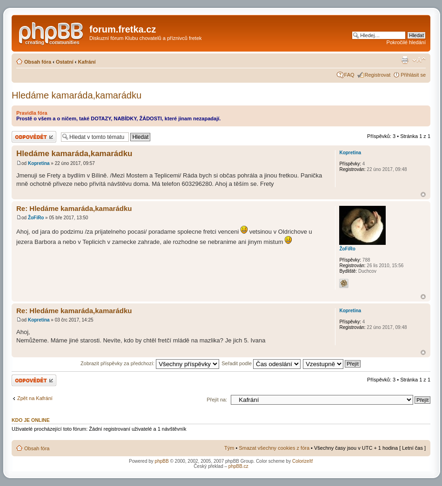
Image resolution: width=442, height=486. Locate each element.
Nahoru (423, 194)
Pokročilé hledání (406, 42)
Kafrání (87, 62)
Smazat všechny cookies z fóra (274, 448)
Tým (229, 448)
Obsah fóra (37, 62)
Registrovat (378, 75)
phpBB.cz (238, 466)
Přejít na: (217, 399)
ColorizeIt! (302, 461)
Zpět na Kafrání (35, 398)
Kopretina (39, 163)
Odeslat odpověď (34, 137)
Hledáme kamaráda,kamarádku (76, 95)
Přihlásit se (413, 75)
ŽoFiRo (36, 217)
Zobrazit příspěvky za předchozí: (149, 363)
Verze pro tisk (405, 60)
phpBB (162, 461)
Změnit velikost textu (419, 60)
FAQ (349, 75)
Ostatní (65, 62)
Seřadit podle (261, 363)
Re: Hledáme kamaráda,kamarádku (74, 208)
